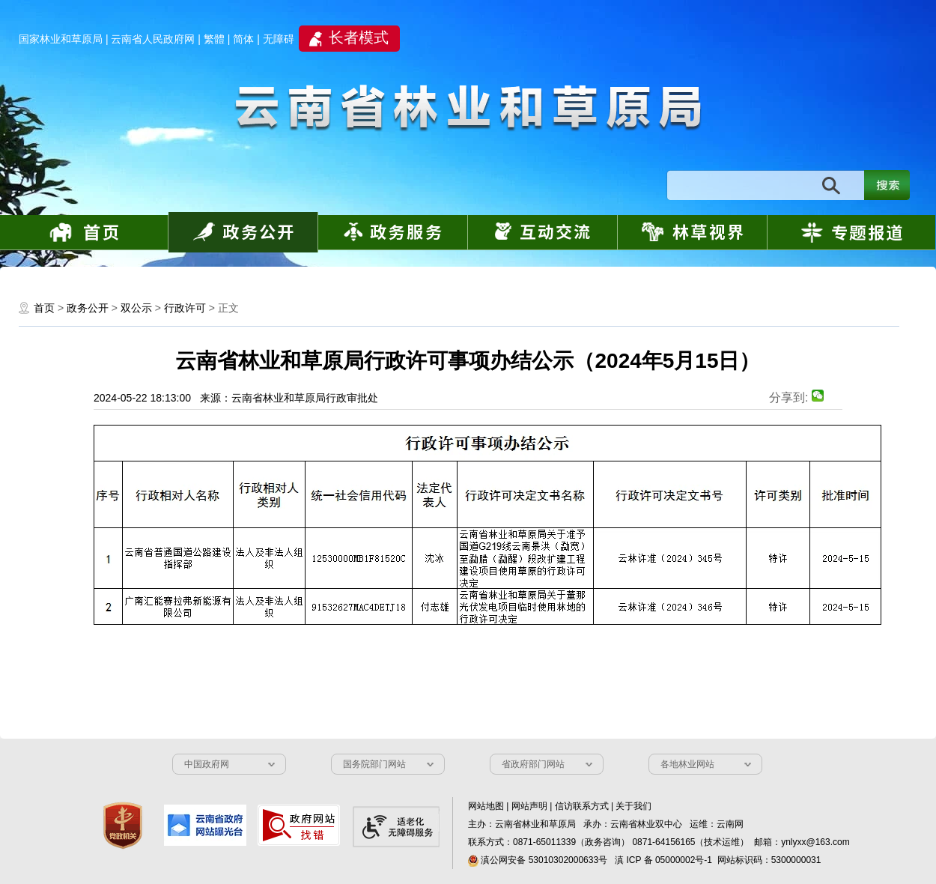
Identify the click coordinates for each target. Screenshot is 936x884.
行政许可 (185, 308)
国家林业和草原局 (61, 39)
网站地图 (486, 806)
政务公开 (88, 308)
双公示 (136, 308)
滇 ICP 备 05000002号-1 (663, 860)
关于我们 (633, 806)
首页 (44, 308)
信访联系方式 (582, 806)
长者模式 (359, 37)
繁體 (214, 39)
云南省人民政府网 (153, 39)
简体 (243, 39)
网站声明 (529, 806)
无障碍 (278, 39)
